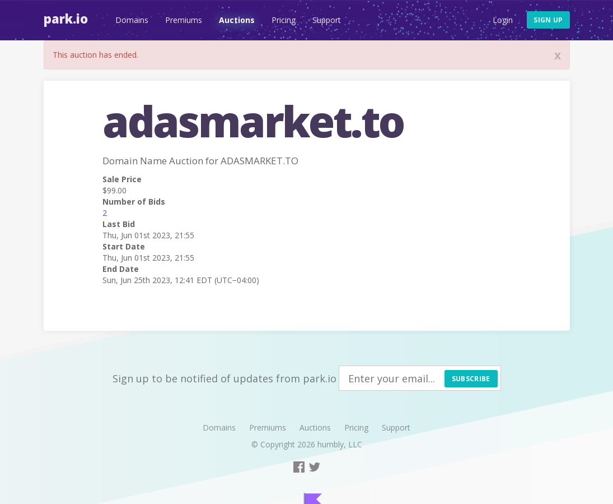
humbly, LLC (339, 444)
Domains (131, 20)
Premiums (183, 20)
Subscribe (471, 378)
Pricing (284, 20)
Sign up (548, 20)
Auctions (237, 20)
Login (503, 20)
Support (326, 20)
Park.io (66, 18)
